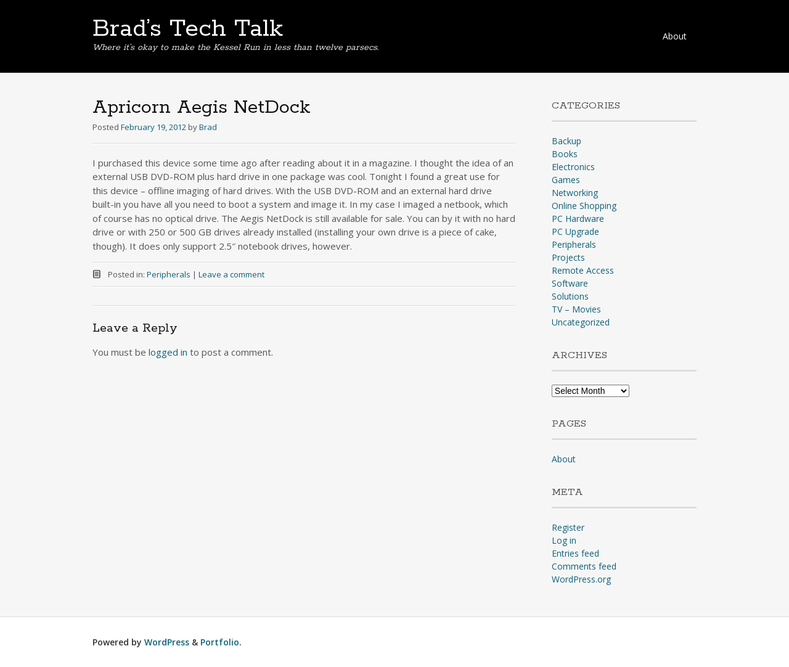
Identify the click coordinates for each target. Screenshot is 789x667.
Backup (566, 141)
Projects (568, 257)
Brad (208, 127)
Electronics (573, 167)
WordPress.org (581, 579)
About (675, 36)
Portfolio (219, 642)
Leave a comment (231, 274)
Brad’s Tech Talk (187, 29)
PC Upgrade (575, 231)
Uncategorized (581, 322)
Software (570, 283)
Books (565, 154)
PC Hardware (578, 218)
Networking (575, 192)
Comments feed (584, 566)
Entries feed (575, 553)
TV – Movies (576, 309)
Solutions (570, 296)
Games (566, 180)
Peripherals (168, 274)
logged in (168, 352)
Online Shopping (584, 205)
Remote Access (583, 270)
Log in (564, 540)
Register (568, 527)
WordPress (166, 642)
